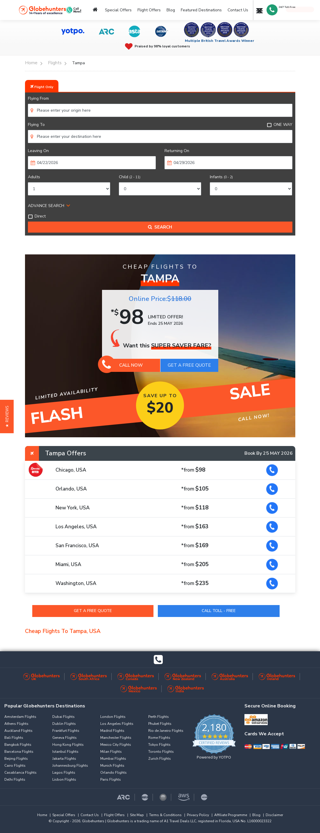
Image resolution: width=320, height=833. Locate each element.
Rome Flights (159, 737)
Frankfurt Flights (65, 730)
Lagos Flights (63, 772)
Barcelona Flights (18, 751)
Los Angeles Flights (116, 723)
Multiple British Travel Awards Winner (219, 40)
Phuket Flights (159, 723)
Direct (37, 216)
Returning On (177, 151)
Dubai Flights (63, 716)
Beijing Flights (16, 758)
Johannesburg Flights (70, 765)
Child (129, 177)
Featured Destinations (201, 10)
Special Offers (118, 10)
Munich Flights (112, 765)
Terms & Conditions (165, 815)
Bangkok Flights (17, 744)
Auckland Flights (18, 730)
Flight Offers (149, 10)
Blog (171, 10)
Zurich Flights (159, 758)
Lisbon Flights (64, 779)
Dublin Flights (64, 723)
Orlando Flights (113, 772)
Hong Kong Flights (68, 744)
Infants (221, 177)
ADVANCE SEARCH (46, 205)
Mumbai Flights (113, 758)
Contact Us (238, 10)
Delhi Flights (14, 779)
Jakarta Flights (64, 758)
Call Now (122, 365)
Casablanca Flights (20, 772)
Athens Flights (16, 723)
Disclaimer (274, 815)
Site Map (137, 815)
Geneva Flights (64, 737)
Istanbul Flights (65, 751)
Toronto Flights (161, 751)
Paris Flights (110, 779)
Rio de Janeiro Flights (165, 730)
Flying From (38, 98)
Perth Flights (158, 716)
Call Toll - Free (219, 610)
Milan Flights (111, 751)
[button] (7, 416)
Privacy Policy (198, 815)
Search (160, 227)
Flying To (36, 124)
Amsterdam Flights (20, 716)
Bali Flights (13, 737)
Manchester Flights (115, 737)
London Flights (113, 716)
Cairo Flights (15, 765)
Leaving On (38, 151)
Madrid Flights (112, 730)
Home (42, 815)
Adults (34, 177)
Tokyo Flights (159, 744)
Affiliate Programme (230, 815)
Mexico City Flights (115, 744)
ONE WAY (279, 124)
